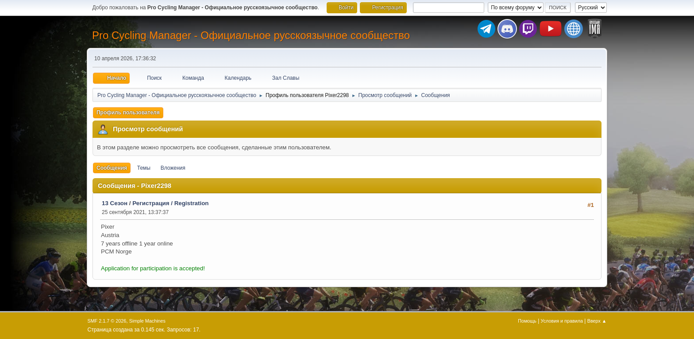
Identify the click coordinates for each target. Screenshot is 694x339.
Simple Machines (147, 320)
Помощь (527, 320)
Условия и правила (562, 320)
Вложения (173, 168)
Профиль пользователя (128, 112)
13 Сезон (114, 203)
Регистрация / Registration (170, 203)
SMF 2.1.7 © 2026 (107, 320)
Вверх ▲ (597, 320)
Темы (143, 168)
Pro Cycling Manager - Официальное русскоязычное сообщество (251, 35)
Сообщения (111, 168)
